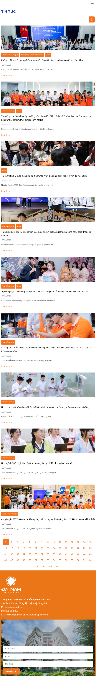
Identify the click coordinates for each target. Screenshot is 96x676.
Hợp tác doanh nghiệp (9, 514)
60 (90, 560)
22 (42, 548)
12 (72, 542)
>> (57, 566)
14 (84, 542)
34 (24, 554)
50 (30, 560)
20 (30, 548)
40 (60, 554)
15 (90, 542)
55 (60, 560)
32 (11, 554)
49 (24, 560)
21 (36, 548)
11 (66, 542)
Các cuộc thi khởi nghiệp (10, 55)
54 (54, 560)
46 (5, 560)
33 (18, 554)
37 (42, 554)
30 (90, 548)
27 (72, 548)
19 (24, 548)
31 (5, 554)
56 (66, 560)
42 (72, 554)
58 (78, 560)
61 (38, 566)
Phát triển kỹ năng (37, 55)
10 (60, 542)
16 (5, 548)
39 (54, 554)
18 (18, 548)
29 (84, 548)
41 (66, 554)
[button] (91, 4)
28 (78, 548)
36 (36, 554)
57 (72, 560)
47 (11, 560)
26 (66, 548)
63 (50, 566)
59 (84, 560)
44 (84, 554)
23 (48, 548)
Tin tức (48, 55)
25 (60, 548)
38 (48, 554)
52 (42, 560)
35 (30, 554)
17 (11, 548)
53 (48, 560)
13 (78, 542)
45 (90, 554)
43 (78, 554)
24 (54, 548)
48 (18, 560)
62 (44, 566)
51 (36, 560)
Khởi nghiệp (25, 55)
